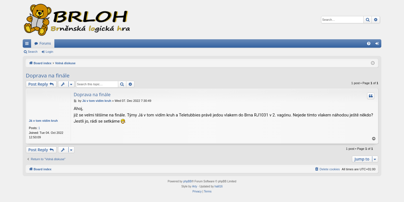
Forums (45, 43)
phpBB (187, 181)
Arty (194, 186)
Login (49, 51)
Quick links (28, 45)
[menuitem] (368, 43)
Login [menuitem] (378, 45)
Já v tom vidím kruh (43, 120)
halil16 (219, 186)
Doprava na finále (47, 75)
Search (33, 51)
